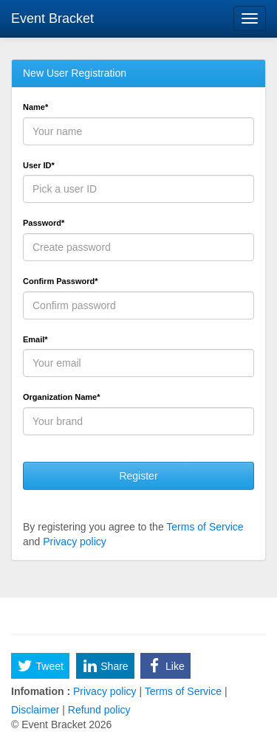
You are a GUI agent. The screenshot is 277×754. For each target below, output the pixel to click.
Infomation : (40, 691)
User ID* (39, 165)
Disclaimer (36, 710)
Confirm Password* (60, 281)
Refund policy (98, 710)
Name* (35, 107)
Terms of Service (204, 527)
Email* (35, 339)
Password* (43, 222)
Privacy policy (74, 541)
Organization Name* (61, 396)
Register (138, 476)
